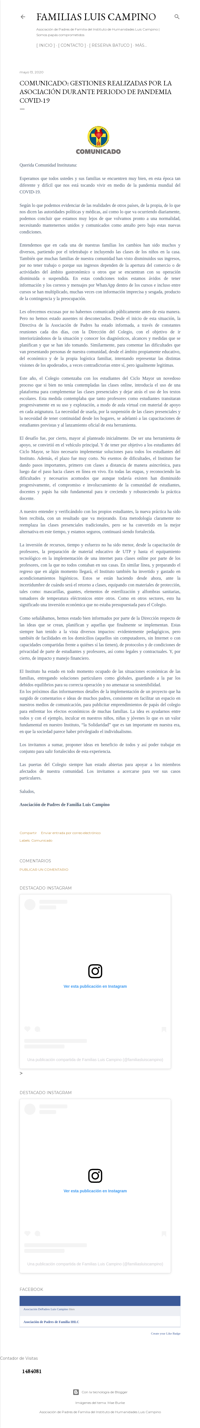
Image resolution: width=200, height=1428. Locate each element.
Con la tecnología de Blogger (100, 1392)
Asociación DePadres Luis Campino (45, 1309)
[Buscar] (177, 15)
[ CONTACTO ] (72, 45)
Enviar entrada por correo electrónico (71, 833)
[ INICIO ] (45, 45)
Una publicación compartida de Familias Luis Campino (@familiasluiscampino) (95, 1059)
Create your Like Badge (165, 1333)
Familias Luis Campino (96, 16)
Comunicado (41, 840)
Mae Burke (116, 1403)
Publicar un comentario (44, 869)
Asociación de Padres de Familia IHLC (51, 1322)
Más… (141, 45)
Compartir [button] (28, 833)
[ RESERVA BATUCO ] (110, 45)
